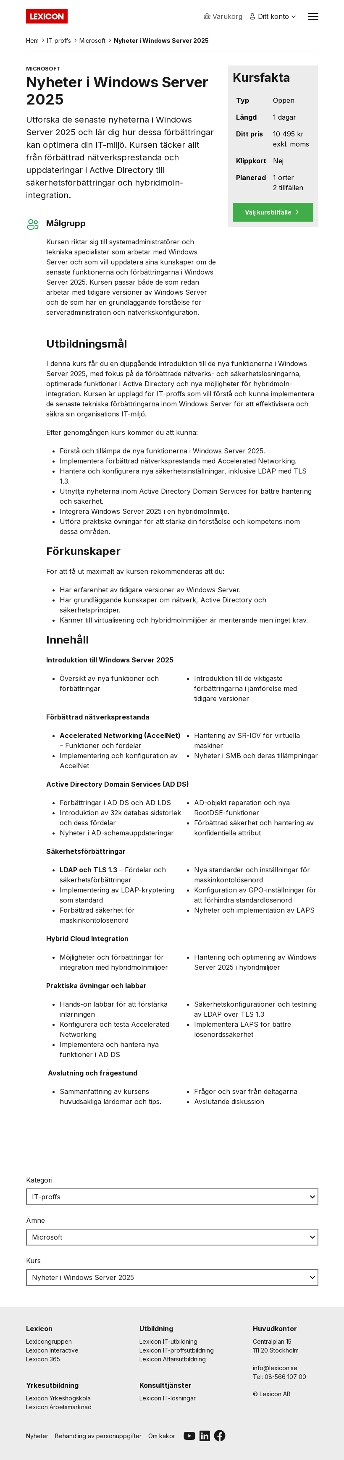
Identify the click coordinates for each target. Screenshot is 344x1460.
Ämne (35, 1221)
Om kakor (161, 1435)
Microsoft (92, 41)
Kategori (39, 1181)
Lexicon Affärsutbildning (172, 1359)
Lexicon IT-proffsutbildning (176, 1350)
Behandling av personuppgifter (98, 1435)
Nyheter (37, 1435)
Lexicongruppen (49, 1341)
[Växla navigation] (313, 17)
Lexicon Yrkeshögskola (58, 1398)
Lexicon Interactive (52, 1350)
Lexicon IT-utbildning (168, 1341)
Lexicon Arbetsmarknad (59, 1406)
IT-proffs (59, 41)
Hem (32, 41)
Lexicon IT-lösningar (167, 1398)
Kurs (33, 1261)
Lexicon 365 (43, 1359)
